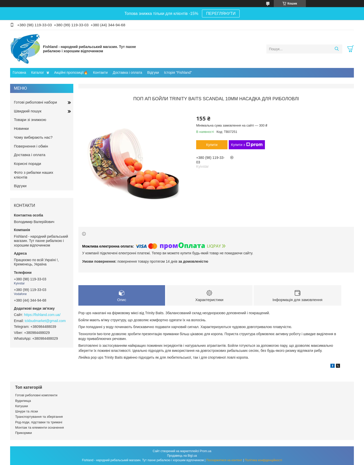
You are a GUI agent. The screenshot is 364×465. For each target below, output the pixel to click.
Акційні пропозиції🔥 (71, 72)
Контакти (100, 72)
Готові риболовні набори (35, 102)
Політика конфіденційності (263, 460)
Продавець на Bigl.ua (182, 455)
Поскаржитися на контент (224, 460)
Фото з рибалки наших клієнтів (33, 174)
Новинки (21, 128)
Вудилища (23, 401)
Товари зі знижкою (30, 119)
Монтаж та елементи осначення (39, 427)
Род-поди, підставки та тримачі (38, 422)
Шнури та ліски (26, 411)
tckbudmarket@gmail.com (45, 321)
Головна (19, 72)
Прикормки (23, 433)
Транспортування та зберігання (39, 417)
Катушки (21, 406)
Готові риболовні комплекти (36, 395)
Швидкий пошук (27, 111)
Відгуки (153, 72)
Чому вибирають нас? (33, 137)
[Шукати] (336, 49)
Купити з (247, 144)
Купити (212, 145)
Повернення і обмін (31, 146)
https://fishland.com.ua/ (42, 315)
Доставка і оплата (127, 72)
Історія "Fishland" (178, 72)
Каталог (37, 72)
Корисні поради (27, 163)
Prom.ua (205, 451)
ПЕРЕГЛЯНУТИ (220, 13)
